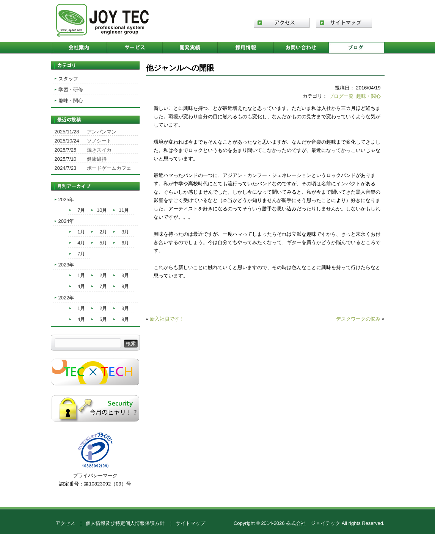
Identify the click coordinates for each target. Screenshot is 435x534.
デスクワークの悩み (358, 319)
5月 (103, 243)
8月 (125, 286)
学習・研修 (70, 89)
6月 (125, 243)
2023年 (66, 265)
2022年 (66, 298)
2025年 (66, 199)
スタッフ (68, 78)
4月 (81, 243)
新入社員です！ (167, 319)
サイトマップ (190, 523)
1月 (81, 232)
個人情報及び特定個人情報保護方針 (125, 523)
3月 (125, 232)
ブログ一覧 (341, 96)
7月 (81, 210)
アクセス (65, 523)
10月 (102, 210)
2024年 (66, 221)
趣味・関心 (368, 96)
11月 (124, 210)
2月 (103, 232)
